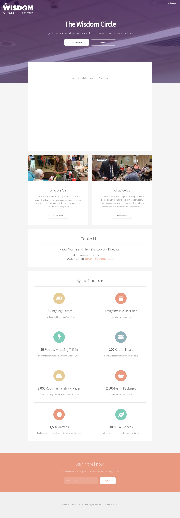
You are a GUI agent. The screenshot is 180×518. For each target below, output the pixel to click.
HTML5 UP (114, 505)
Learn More (58, 215)
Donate (103, 42)
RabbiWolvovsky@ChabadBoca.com (98, 259)
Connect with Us (76, 42)
